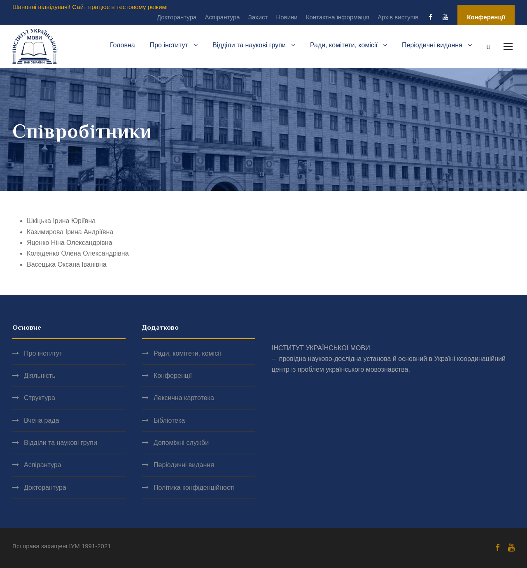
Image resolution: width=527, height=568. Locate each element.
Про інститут (169, 45)
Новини (287, 17)
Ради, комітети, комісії (344, 45)
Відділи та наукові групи (249, 45)
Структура (39, 397)
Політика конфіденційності (194, 487)
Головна (122, 45)
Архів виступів (398, 17)
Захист (258, 17)
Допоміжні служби (181, 442)
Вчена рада (41, 420)
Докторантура (176, 17)
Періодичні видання (432, 45)
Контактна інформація (337, 17)
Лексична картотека (184, 397)
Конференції (486, 17)
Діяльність (40, 375)
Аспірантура (222, 17)
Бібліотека (169, 420)
